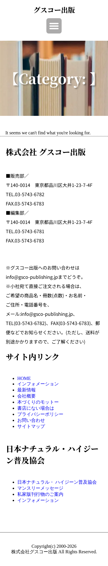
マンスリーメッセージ (40, 488)
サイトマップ (31, 426)
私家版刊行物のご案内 (40, 494)
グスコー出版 (54, 10)
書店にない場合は (35, 408)
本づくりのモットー (38, 402)
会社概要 (26, 396)
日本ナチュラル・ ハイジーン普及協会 (57, 482)
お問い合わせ (31, 420)
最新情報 (26, 389)
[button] (54, 26)
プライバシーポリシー (40, 414)
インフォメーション (38, 383)
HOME (24, 378)
